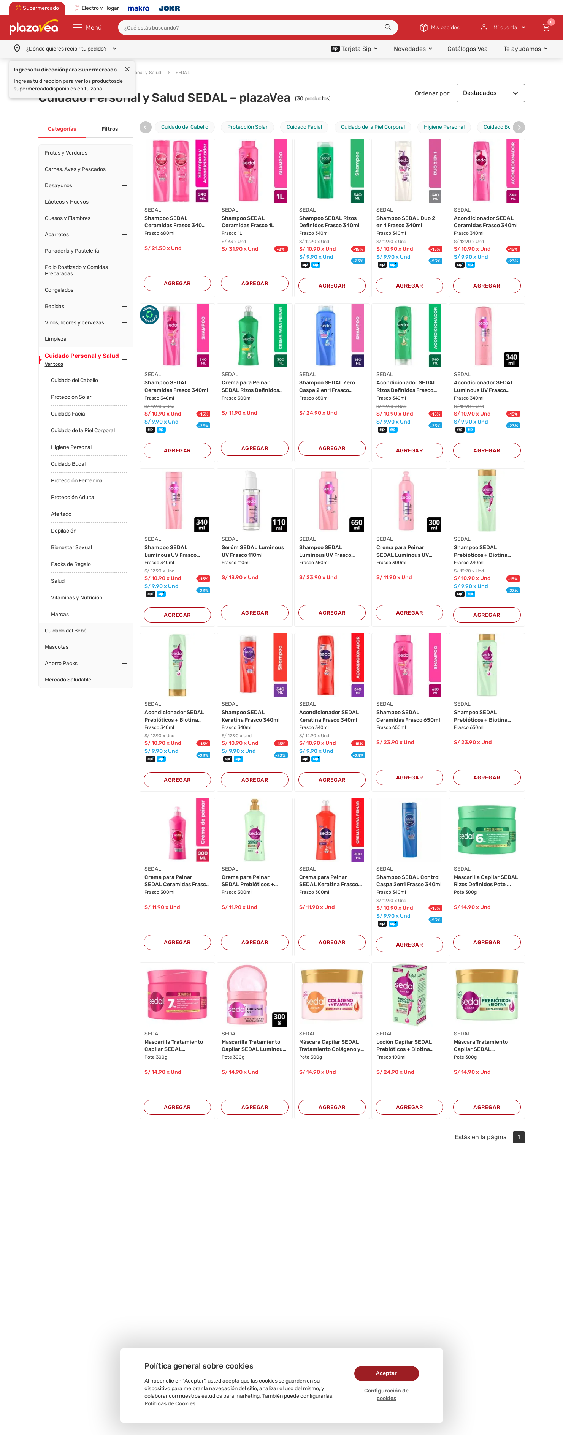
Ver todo (54, 364)
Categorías (62, 129)
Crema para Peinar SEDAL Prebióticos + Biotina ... (248, 881)
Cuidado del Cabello (74, 380)
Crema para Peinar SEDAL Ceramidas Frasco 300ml (176, 881)
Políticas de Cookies (169, 1403)
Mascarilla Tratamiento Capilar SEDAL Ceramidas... (173, 1046)
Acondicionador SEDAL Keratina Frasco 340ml (329, 716)
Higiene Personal (71, 447)
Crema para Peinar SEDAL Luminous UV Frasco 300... (402, 551)
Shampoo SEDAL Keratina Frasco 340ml (251, 716)
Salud (58, 581)
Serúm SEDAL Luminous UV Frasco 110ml (253, 551)
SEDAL (179, 72)
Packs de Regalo (71, 564)
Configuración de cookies (386, 1395)
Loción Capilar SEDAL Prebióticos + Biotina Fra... (404, 1046)
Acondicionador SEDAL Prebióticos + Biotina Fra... (174, 716)
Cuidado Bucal (68, 464)
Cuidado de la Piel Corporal (83, 430)
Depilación (63, 531)
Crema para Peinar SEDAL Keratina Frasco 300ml (328, 881)
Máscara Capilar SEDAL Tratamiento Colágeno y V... (329, 1046)
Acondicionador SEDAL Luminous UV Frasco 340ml (484, 386)
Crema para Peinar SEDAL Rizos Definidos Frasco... (250, 386)
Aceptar (386, 1373)
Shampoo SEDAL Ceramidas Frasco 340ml (176, 386)
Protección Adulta (72, 497)
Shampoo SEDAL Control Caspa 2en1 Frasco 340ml (409, 881)
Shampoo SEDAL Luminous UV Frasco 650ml (325, 551)
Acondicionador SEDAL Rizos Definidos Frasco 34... (406, 386)
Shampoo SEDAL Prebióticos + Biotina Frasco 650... (480, 716)
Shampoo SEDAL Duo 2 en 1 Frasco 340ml (405, 222)
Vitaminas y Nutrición (76, 597)
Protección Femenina (77, 480)
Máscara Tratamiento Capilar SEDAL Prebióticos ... (481, 1046)
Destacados (491, 92)
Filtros (109, 129)
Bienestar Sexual (71, 547)
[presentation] (146, 127)
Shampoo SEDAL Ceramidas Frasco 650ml (408, 716)
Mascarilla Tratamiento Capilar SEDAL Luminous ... (253, 1046)
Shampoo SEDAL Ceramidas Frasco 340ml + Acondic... (176, 222)
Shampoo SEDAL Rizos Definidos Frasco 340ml (329, 222)
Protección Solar (71, 397)
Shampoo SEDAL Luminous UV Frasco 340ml (170, 551)
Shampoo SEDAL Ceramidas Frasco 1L (248, 222)
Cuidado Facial (68, 414)
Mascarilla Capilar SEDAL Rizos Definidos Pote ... (486, 881)
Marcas (60, 614)
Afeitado (61, 514)
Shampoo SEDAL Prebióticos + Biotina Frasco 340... (480, 551)
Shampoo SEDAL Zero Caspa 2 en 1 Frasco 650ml (327, 386)
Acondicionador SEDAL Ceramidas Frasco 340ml (486, 222)
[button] (388, 27)
